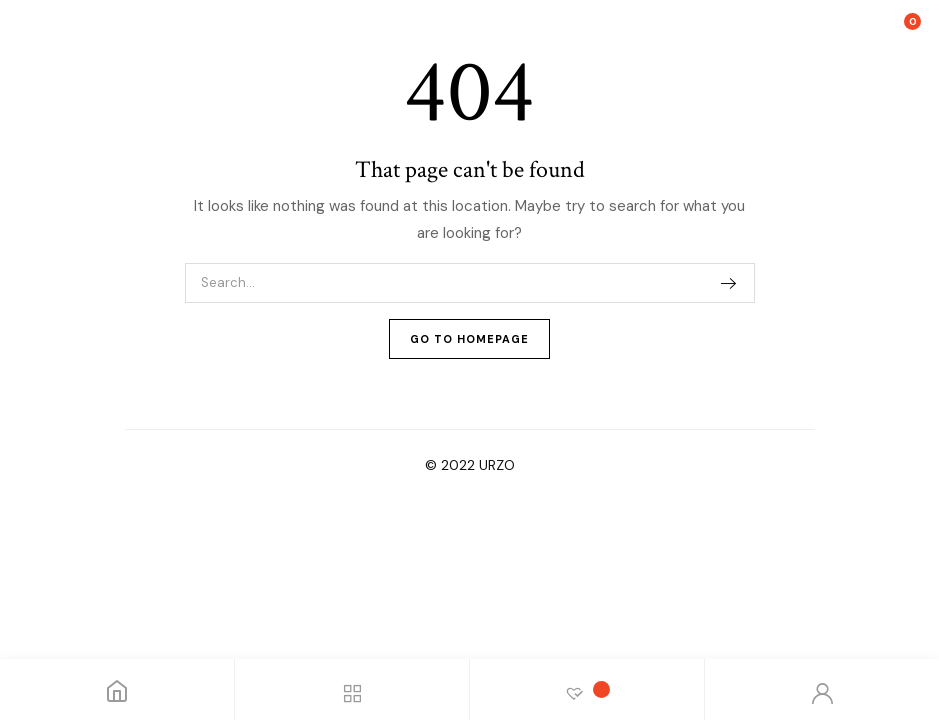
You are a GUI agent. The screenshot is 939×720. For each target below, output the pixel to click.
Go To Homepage (469, 339)
